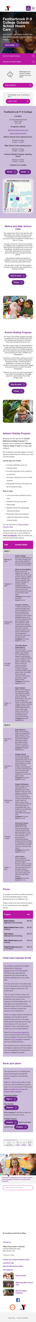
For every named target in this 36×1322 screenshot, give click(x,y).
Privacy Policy (11, 1318)
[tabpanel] (18, 1169)
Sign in (28, 9)
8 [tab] (23, 1175)
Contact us (7, 1242)
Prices (16, 282)
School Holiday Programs (13, 1091)
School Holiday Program (18, 133)
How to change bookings (11, 56)
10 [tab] (27, 1175)
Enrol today (9, 45)
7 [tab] (21, 1175)
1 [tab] (8, 1175)
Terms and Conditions (22, 1318)
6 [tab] (19, 1175)
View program (10, 85)
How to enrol (16, 276)
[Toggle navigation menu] (33, 8)
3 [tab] (12, 1175)
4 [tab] (15, 1175)
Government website (20, 1032)
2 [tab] (10, 1175)
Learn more (12, 101)
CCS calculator (16, 1039)
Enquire (9, 1122)
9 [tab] (25, 1175)
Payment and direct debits (12, 62)
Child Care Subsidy (10, 535)
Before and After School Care (18, 130)
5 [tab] (17, 1175)
